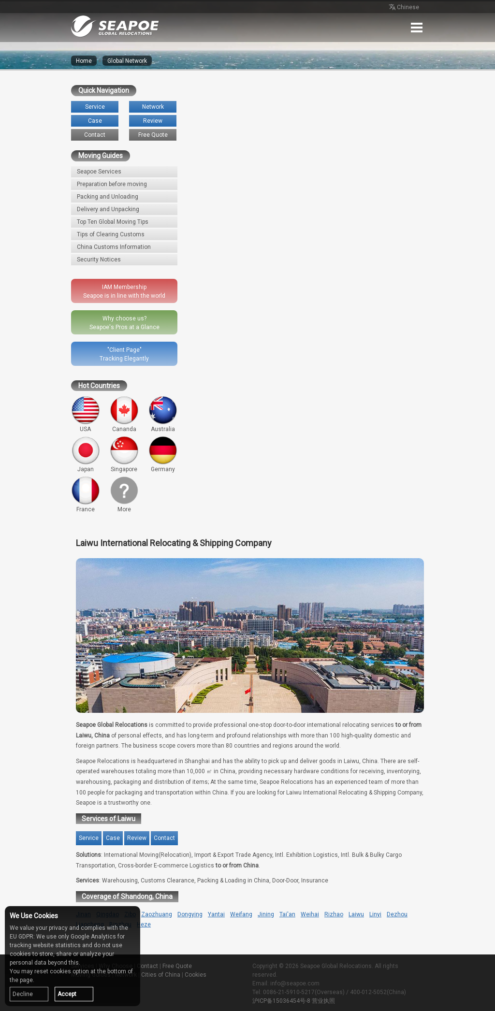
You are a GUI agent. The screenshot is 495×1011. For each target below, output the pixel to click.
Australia (162, 414)
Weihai (310, 914)
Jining (266, 914)
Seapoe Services (99, 171)
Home (84, 61)
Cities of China (160, 974)
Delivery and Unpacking (108, 209)
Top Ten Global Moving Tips (112, 221)
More (124, 494)
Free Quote (153, 134)
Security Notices (99, 259)
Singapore (124, 454)
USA (85, 414)
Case (95, 120)
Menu (416, 27)
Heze (144, 924)
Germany (162, 454)
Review (152, 120)
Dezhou (397, 914)
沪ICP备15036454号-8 (281, 1000)
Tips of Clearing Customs (111, 234)
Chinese (403, 8)
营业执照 (323, 1000)
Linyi (375, 914)
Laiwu (356, 914)
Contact (94, 134)
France (85, 494)
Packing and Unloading (107, 196)
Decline (23, 994)
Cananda (124, 414)
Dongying (190, 914)
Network (153, 106)
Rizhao (333, 914)
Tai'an (287, 914)
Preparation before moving (112, 184)
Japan (85, 454)
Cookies (195, 974)
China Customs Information (114, 247)
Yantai (216, 914)
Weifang (241, 914)
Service (95, 106)
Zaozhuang (156, 914)
